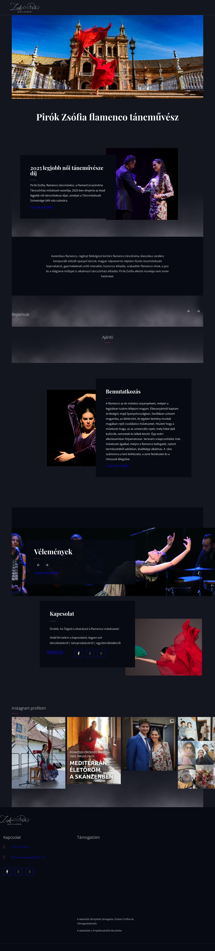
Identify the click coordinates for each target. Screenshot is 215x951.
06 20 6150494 (21, 848)
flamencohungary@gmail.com (30, 858)
